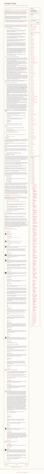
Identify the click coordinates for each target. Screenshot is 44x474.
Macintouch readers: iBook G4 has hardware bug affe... (34, 264)
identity (32, 80)
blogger (32, 48)
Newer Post (6, 464)
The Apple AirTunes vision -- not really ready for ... (34, 246)
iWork (31, 88)
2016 (32, 170)
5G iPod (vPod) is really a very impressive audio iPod (34, 219)
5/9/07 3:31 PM (9, 383)
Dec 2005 (33, 184)
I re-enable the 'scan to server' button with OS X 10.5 (15, 70)
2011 (32, 176)
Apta (7, 448)
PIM (31, 121)
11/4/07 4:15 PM (9, 378)
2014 (32, 172)
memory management (34, 96)
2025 (32, 159)
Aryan (7, 368)
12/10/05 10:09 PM (9, 252)
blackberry (32, 47)
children (32, 51)
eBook (31, 66)
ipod (31, 85)
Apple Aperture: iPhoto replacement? (34, 230)
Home (16, 464)
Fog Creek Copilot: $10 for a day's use (34, 299)
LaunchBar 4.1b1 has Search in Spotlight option (34, 191)
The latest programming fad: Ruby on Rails (34, 200)
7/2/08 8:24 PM (9, 430)
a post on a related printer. (12, 136)
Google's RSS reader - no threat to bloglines (34, 284)
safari (31, 128)
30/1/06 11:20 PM (9, 282)
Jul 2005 (33, 315)
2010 (32, 177)
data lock (32, 59)
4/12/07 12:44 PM (9, 388)
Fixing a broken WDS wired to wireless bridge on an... (34, 197)
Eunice (8, 440)
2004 (32, 323)
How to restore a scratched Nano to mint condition (34, 307)
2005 (32, 183)
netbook (32, 103)
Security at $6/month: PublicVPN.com (34, 255)
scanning (32, 129)
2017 (32, 169)
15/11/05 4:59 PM (9, 277)
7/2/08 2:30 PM (9, 425)
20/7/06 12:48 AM (9, 351)
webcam (32, 150)
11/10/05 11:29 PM (9, 238)
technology (32, 139)
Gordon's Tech (10, 3)
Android (32, 37)
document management (34, 62)
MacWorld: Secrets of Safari (34, 204)
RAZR (31, 122)
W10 (31, 147)
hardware (32, 76)
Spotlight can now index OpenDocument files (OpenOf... (34, 210)
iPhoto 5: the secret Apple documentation (34, 233)
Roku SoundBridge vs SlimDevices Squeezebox (34, 194)
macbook (32, 91)
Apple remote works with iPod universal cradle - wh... (34, 258)
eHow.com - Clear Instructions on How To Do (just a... (34, 223)
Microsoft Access (33, 99)
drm (31, 65)
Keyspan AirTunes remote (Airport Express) (34, 217)
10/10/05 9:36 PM (9, 234)
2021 (32, 164)
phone (31, 117)
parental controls (33, 114)
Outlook (32, 110)
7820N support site (14, 67)
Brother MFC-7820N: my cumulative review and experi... (34, 291)
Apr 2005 (33, 318)
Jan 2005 (33, 322)
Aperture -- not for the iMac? (34, 214)
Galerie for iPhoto (34, 294)
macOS (32, 92)
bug (31, 50)
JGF (7, 232)
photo (31, 118)
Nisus (31, 106)
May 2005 (33, 317)
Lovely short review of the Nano (34, 305)
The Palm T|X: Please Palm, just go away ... (34, 261)
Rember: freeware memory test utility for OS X (34, 296)
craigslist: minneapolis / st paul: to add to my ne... (34, 287)
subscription (32, 136)
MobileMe (32, 100)
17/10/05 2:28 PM (9, 257)
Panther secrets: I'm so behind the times (34, 252)
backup (32, 44)
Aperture (32, 39)
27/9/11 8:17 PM (9, 459)
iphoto (31, 84)
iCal (31, 77)
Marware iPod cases (34, 267)
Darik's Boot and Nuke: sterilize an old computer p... (34, 277)
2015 (32, 171)
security (32, 132)
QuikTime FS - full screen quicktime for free (34, 281)
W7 (31, 148)
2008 (32, 179)
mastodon (32, 95)
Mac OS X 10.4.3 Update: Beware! (34, 188)
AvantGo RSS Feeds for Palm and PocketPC (34, 226)
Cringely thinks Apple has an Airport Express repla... (34, 240)
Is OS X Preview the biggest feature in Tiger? (34, 274)
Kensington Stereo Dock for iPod (34, 212)
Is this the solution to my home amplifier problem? (34, 269)
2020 (32, 165)
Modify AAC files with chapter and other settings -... (34, 301)
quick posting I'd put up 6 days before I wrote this (13, 45)
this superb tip (13, 198)
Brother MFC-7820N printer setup (34, 311)
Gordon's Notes (33, 29)
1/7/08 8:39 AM (9, 442)
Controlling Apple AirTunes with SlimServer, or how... (34, 206)
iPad (31, 81)
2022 (32, 163)
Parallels (32, 113)
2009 (32, 178)
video (31, 143)
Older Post (26, 464)
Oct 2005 (33, 186)
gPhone (32, 74)
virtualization (32, 144)
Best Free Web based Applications (34, 250)
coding (31, 55)
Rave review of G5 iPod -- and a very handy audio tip (34, 235)
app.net (32, 40)
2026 (32, 158)
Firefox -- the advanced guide (34, 238)
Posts (32, 16)
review (31, 125)
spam (31, 133)
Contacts (32, 58)
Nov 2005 (33, 185)
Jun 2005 (33, 316)
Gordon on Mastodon (33, 26)
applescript (32, 43)
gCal (31, 70)
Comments (33, 17)
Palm (31, 111)
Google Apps (32, 73)
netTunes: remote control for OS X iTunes (34, 244)
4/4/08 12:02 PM (9, 438)
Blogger (26, 472)
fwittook (32, 69)
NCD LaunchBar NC (33, 102)
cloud (31, 54)
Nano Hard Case (34, 272)
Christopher (8, 271)
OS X (31, 107)
